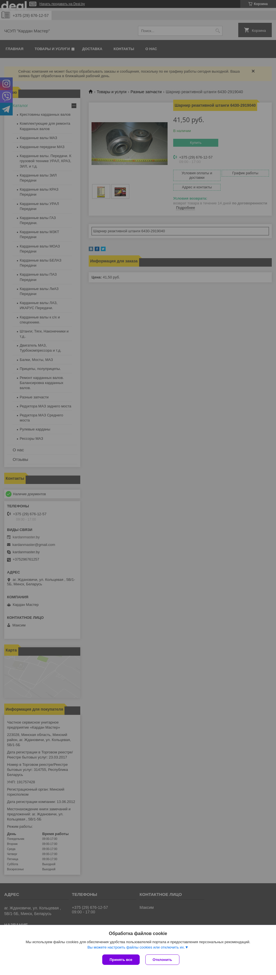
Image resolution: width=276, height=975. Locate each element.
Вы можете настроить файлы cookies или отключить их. (136, 947)
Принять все (121, 960)
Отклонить (162, 960)
